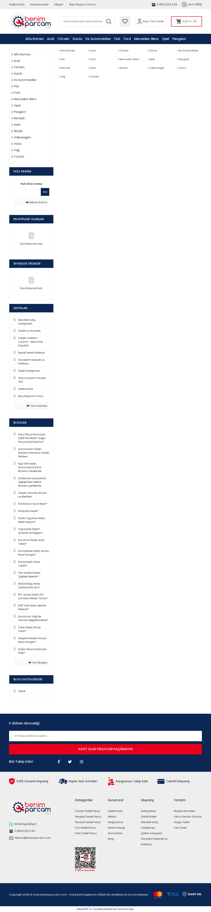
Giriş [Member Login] (145, 21)
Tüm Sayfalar (37, 406)
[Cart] (186, 21)
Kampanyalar (39, 4)
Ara (45, 192)
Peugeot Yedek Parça (88, 816)
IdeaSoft (82, 909)
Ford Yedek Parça (86, 833)
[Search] (87, 21)
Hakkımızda (17, 4)
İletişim (58, 4)
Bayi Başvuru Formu (82, 4)
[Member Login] (140, 21)
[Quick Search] (25, 192)
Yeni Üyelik (157, 21)
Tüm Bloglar (38, 662)
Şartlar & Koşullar (151, 833)
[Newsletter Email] (105, 736)
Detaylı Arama (36, 202)
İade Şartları (148, 811)
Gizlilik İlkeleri (149, 816)
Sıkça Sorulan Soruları (188, 816)
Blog (111, 839)
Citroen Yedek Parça (87, 811)
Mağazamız (115, 822)
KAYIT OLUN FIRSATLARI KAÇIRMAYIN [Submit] (106, 749)
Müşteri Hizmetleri (184, 811)
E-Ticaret (96, 909)
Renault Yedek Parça (88, 822)
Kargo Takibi (182, 822)
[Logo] (30, 21)
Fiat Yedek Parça (85, 827)
